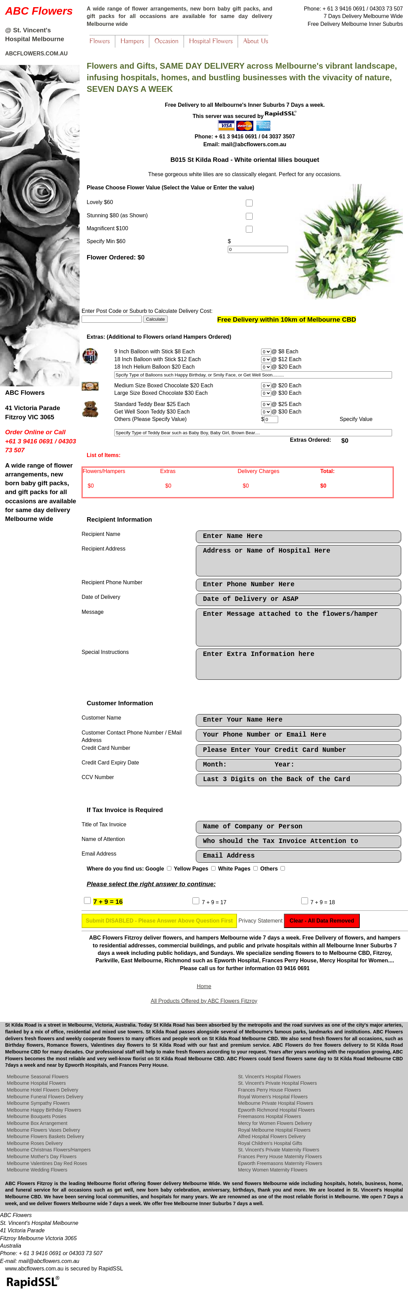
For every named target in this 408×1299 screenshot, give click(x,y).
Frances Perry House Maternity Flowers (280, 1156)
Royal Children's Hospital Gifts (270, 1143)
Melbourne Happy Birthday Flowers (44, 1110)
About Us (255, 41)
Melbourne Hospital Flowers (36, 1083)
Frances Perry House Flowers (269, 1090)
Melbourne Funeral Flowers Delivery (45, 1096)
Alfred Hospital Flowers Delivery (271, 1136)
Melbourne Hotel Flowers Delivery (42, 1090)
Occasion (166, 41)
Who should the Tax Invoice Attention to (298, 842)
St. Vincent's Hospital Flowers (269, 1076)
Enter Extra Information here (298, 664)
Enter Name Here (298, 536)
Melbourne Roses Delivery (35, 1143)
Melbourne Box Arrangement (37, 1123)
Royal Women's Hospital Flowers (273, 1096)
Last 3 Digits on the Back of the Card (298, 780)
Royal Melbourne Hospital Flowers (274, 1130)
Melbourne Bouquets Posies (36, 1116)
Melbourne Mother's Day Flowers (41, 1156)
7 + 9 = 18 (322, 902)
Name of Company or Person (298, 827)
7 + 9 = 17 (214, 902)
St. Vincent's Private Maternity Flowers (278, 1149)
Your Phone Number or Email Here (298, 735)
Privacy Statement (260, 921)
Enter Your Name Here (298, 720)
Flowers (99, 41)
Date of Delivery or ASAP (298, 599)
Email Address (298, 856)
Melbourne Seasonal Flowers (37, 1076)
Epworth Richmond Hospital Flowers (276, 1110)
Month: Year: (298, 765)
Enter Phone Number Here (298, 585)
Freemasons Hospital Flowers (269, 1116)
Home (204, 986)
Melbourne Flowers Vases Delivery (43, 1130)
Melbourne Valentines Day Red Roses (47, 1163)
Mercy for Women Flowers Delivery (275, 1123)
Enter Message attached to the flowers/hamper (298, 627)
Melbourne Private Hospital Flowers (275, 1103)
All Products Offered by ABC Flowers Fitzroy (204, 1001)
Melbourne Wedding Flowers (37, 1170)
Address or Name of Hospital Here (298, 560)
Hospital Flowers (211, 41)
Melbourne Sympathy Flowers (38, 1103)
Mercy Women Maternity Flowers (272, 1170)
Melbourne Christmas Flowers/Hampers (49, 1149)
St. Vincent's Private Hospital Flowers (277, 1083)
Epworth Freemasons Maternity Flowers (280, 1163)
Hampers (132, 41)
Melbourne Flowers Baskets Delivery (45, 1136)
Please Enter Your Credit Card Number (298, 750)
